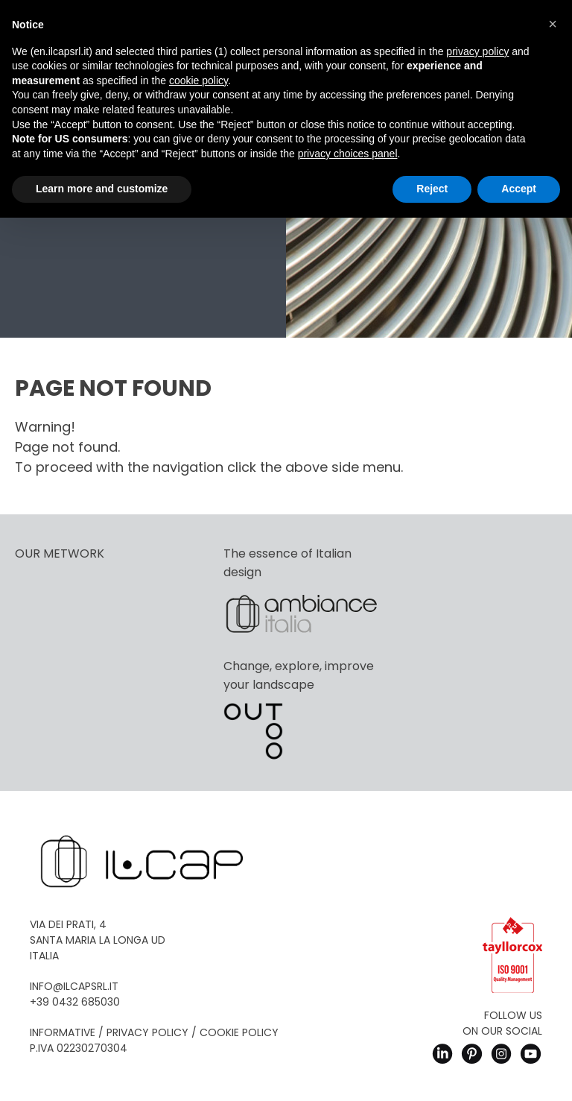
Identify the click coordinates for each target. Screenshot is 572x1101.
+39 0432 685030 (75, 1001)
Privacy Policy (147, 1032)
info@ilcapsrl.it (74, 986)
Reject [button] (432, 189)
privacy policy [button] (477, 51)
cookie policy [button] (198, 80)
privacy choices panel (348, 154)
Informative (62, 1032)
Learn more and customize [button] (102, 189)
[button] (553, 24)
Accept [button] (518, 189)
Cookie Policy (239, 1032)
